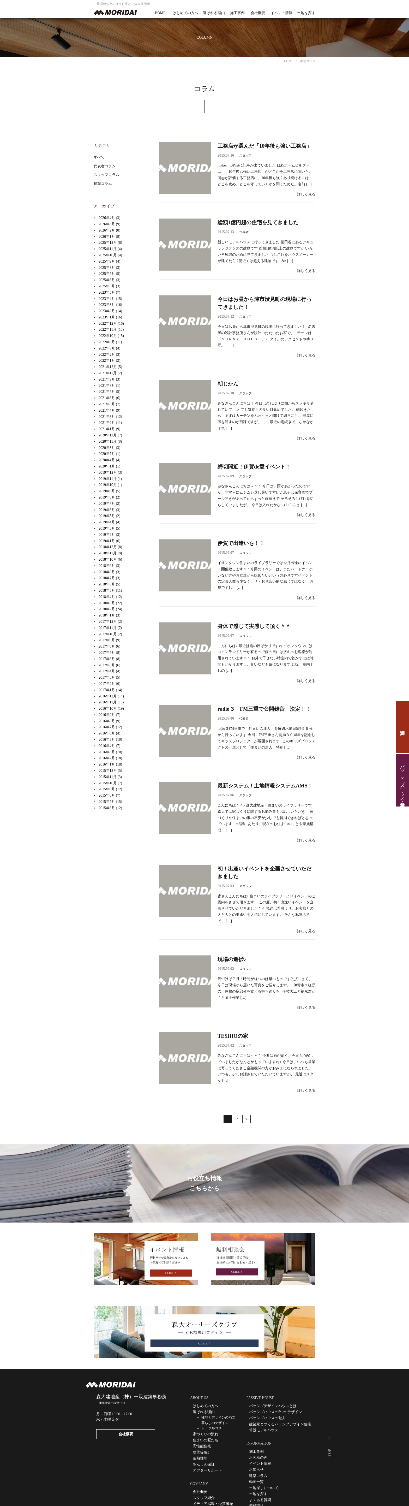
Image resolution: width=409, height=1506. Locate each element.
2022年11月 (108, 329)
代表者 (244, 232)
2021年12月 (108, 367)
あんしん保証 (204, 1464)
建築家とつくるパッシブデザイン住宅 (280, 1424)
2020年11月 (108, 441)
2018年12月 (108, 547)
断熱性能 (200, 1458)
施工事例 (237, 13)
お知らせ (256, 1470)
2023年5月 (107, 292)
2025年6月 (107, 280)
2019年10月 (108, 485)
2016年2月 (107, 758)
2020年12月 (108, 435)
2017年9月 (107, 640)
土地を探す (306, 13)
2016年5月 (107, 740)
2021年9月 (107, 379)
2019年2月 (107, 535)
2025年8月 (107, 268)
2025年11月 (108, 249)
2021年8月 (107, 386)
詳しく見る (306, 194)
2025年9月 (107, 261)
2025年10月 (108, 255)
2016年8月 (107, 721)
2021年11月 (108, 373)
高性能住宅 (202, 1446)
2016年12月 (108, 696)
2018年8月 (107, 572)
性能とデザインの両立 (218, 1417)
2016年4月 (107, 746)
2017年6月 (107, 659)
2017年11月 (108, 628)
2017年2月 (107, 684)
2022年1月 (107, 361)
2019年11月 (108, 479)
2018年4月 (107, 597)
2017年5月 (107, 665)
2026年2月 (107, 230)
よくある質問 (260, 1500)
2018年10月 (108, 559)
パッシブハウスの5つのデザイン (275, 1412)
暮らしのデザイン (214, 1423)
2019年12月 (108, 473)
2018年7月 (107, 578)
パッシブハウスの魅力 (267, 1418)
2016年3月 (107, 752)
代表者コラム (105, 166)
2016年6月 (107, 733)
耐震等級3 (201, 1452)
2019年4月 (107, 522)
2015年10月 (108, 783)
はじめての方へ (185, 13)
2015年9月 (107, 789)
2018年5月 (107, 590)
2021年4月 (107, 410)
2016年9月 (107, 715)
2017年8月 (107, 646)
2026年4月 (107, 218)
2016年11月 (108, 702)
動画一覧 (256, 1482)
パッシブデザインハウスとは (273, 1406)
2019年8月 (107, 497)
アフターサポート (207, 1470)
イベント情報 (281, 13)
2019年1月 (107, 541)
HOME (160, 13)
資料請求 (402, 727)
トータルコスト (213, 1428)
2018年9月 (107, 566)
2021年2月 (107, 423)
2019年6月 (107, 510)
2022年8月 (107, 348)
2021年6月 (107, 398)
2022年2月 (107, 355)
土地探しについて (263, 1488)
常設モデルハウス (263, 1430)
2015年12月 (108, 771)
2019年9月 (107, 491)
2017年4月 (107, 671)
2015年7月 (107, 802)
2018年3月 (107, 603)
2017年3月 (107, 677)
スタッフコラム (106, 175)
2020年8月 (107, 448)
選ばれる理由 (214, 13)
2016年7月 (107, 727)
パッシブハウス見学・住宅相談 (402, 780)
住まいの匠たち (205, 1440)
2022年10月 (108, 336)
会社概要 (258, 13)
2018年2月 (107, 609)
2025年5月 (107, 286)
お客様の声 (258, 1458)
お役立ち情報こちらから (204, 1183)
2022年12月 (108, 323)
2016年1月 (107, 764)
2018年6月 (107, 584)
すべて (99, 157)
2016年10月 (108, 708)
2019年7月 (107, 504)
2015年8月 (107, 795)
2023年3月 (107, 305)
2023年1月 (107, 317)
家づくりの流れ (205, 1434)
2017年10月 (108, 634)
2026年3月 (107, 224)
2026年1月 (107, 237)
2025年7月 (107, 274)
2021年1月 (107, 429)
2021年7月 (107, 392)
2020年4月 (107, 460)
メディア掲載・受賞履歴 (213, 1504)
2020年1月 (107, 466)
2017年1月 (107, 690)
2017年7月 (107, 653)
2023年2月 (107, 311)
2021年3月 (107, 417)
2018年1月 (107, 615)
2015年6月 (107, 808)
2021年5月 (107, 404)
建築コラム (103, 184)
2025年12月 (108, 243)
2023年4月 (107, 299)
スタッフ (245, 155)
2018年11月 (108, 553)
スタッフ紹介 (204, 1498)
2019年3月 (107, 528)
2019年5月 (107, 516)
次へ (246, 1119)
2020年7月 (107, 454)
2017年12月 (108, 622)
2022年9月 (107, 342)
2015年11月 (108, 777)
